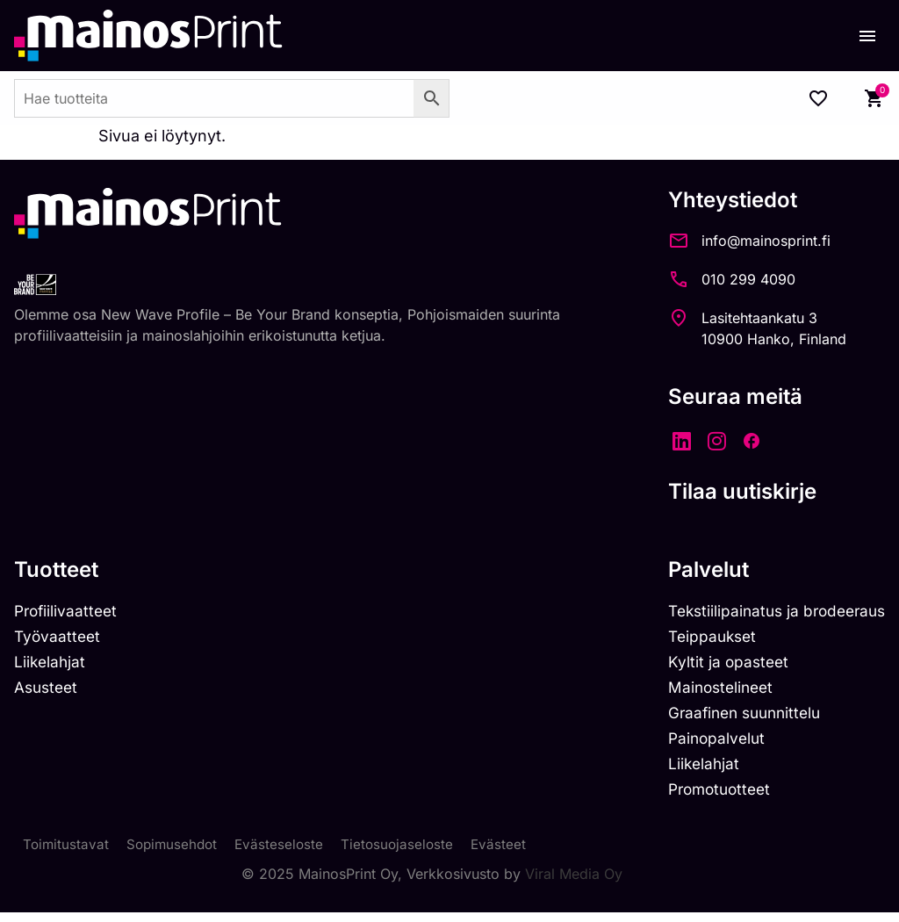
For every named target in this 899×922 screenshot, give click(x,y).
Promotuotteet (711, 797)
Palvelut (696, 569)
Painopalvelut (706, 744)
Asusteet (48, 690)
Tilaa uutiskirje (730, 491)
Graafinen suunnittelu (737, 717)
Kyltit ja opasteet (718, 664)
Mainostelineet (711, 690)
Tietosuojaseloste (406, 853)
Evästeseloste (286, 853)
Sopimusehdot (175, 853)
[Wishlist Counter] (818, 98)
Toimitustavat (67, 853)
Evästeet (509, 853)
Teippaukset (702, 638)
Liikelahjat (51, 664)
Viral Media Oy (573, 883)
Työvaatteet (59, 638)
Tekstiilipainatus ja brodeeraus (770, 611)
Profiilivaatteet (68, 611)
